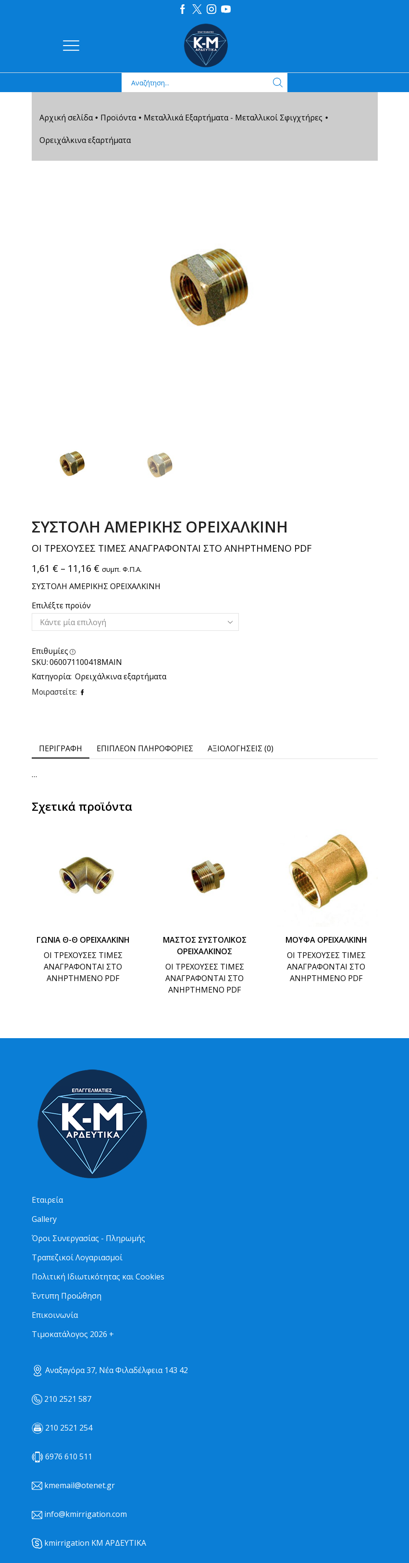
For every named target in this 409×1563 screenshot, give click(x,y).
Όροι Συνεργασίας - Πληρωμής (88, 1237)
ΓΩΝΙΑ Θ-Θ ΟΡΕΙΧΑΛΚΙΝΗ (83, 939)
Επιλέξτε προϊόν (61, 605)
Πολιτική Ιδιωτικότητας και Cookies (98, 1276)
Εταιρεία (47, 1199)
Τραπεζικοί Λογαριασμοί (77, 1257)
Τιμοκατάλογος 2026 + (73, 1333)
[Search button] (277, 82)
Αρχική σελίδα (66, 117)
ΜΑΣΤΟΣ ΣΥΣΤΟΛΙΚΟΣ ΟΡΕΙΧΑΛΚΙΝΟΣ (205, 945)
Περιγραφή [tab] (60, 748)
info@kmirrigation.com (85, 1513)
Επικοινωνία (55, 1314)
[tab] (60, 748)
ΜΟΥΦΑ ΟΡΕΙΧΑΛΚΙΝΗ (326, 939)
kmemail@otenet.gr (79, 1485)
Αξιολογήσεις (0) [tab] (240, 748)
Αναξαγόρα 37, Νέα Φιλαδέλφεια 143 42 (110, 1369)
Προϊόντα (118, 117)
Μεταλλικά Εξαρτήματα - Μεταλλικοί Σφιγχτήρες (233, 117)
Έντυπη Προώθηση (66, 1295)
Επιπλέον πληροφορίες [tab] (145, 748)
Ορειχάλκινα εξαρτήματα (85, 139)
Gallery (44, 1218)
